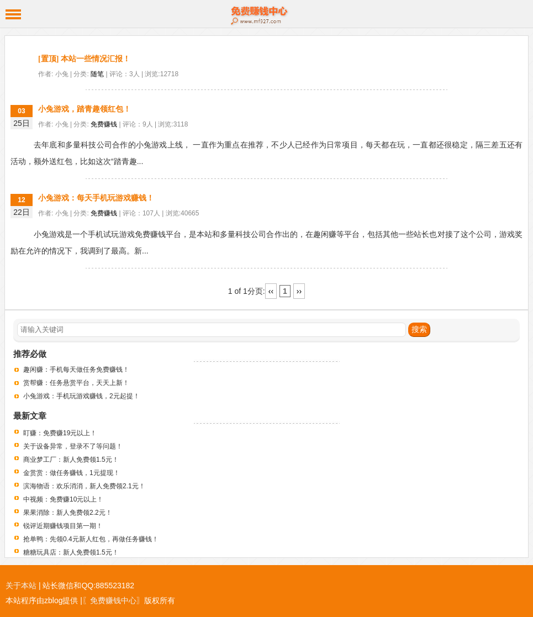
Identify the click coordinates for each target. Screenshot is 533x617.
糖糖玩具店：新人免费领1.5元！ (71, 552)
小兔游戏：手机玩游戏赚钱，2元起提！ (81, 396)
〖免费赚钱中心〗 (113, 600)
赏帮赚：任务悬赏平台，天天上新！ (76, 383)
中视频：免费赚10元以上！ (63, 499)
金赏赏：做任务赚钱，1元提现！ (71, 473)
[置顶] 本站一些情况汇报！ (84, 59)
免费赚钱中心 (266, 14)
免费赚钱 (104, 124)
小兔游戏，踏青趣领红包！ (84, 109)
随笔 (97, 74)
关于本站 (21, 585)
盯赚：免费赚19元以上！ (60, 433)
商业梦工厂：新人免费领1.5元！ (71, 459)
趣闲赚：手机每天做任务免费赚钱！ (76, 369)
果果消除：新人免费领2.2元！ (67, 512)
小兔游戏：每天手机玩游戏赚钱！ (96, 198)
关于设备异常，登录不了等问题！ (73, 446)
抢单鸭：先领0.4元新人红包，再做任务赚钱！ (91, 539)
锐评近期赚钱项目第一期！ (63, 526)
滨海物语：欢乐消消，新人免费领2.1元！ (84, 486)
